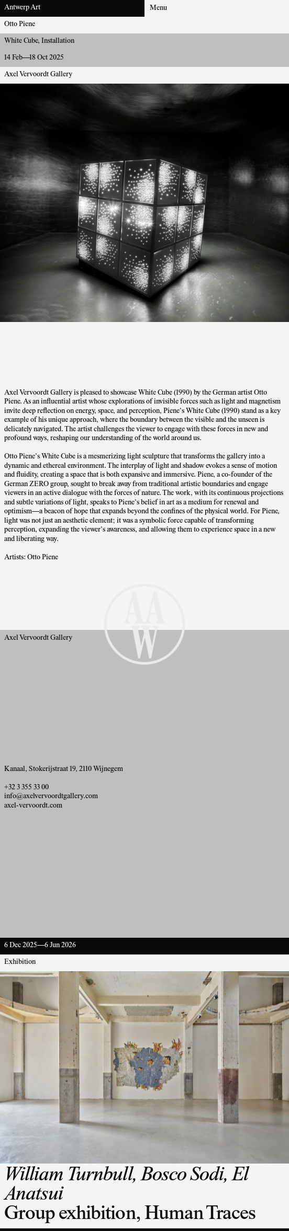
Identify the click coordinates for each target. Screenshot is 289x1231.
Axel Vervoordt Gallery (38, 74)
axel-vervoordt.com (33, 806)
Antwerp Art (22, 7)
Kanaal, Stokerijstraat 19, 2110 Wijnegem (63, 769)
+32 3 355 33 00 (26, 787)
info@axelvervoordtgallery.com (51, 796)
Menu (158, 8)
